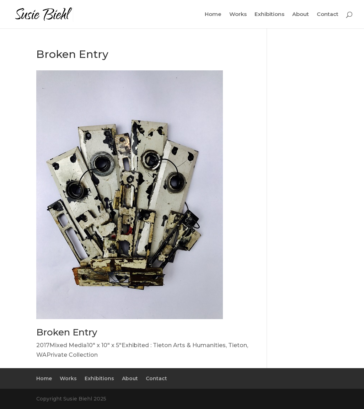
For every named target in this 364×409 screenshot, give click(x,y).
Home (213, 14)
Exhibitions (269, 14)
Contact (327, 14)
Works (238, 14)
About (300, 14)
